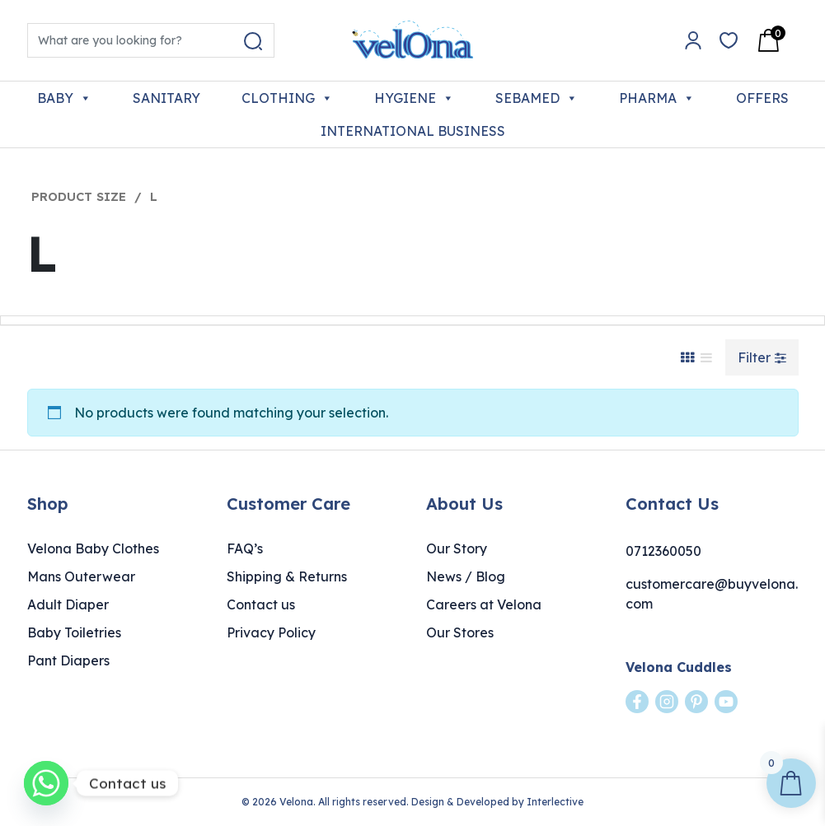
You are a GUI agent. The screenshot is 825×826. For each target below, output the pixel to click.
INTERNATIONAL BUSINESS (413, 131)
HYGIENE (414, 98)
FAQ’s (245, 548)
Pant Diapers (68, 660)
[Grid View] (687, 357)
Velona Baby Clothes (93, 548)
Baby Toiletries (74, 632)
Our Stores (460, 632)
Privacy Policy (271, 632)
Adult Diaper (68, 604)
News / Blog (465, 576)
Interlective (555, 802)
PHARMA (657, 98)
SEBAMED (536, 98)
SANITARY (166, 98)
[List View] (706, 357)
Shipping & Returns (287, 576)
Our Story (456, 548)
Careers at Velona (483, 604)
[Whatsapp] (46, 783)
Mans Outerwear (81, 576)
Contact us (261, 604)
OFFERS (762, 98)
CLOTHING (287, 98)
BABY (64, 98)
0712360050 (663, 551)
